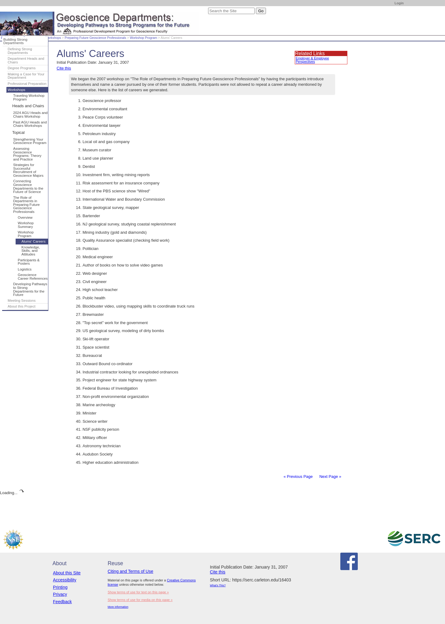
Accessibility (64, 579)
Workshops (53, 38)
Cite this (64, 68)
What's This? (218, 585)
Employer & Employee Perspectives (312, 59)
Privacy (60, 594)
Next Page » (329, 476)
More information (118, 606)
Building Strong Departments (15, 41)
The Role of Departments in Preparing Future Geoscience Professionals (26, 205)
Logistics (25, 269)
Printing (60, 587)
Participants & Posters (28, 262)
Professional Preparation (27, 83)
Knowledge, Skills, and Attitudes (30, 250)
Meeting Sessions (22, 300)
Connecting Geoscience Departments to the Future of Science (28, 186)
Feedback (62, 601)
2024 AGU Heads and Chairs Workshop (30, 114)
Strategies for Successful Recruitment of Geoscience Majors (28, 170)
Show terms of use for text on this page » (138, 592)
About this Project (22, 306)
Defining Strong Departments (20, 51)
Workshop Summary (26, 225)
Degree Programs (22, 68)
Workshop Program (143, 38)
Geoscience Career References (33, 276)
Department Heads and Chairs (26, 60)
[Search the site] (231, 11)
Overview (25, 217)
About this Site (66, 572)
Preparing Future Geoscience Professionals (95, 38)
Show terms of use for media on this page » (140, 600)
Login (399, 3)
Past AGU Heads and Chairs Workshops (30, 124)
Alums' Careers (33, 241)
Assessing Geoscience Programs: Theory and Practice (27, 154)
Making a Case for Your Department (26, 76)
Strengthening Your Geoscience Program (30, 141)
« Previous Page (297, 476)
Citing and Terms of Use (130, 571)
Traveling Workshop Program (28, 97)
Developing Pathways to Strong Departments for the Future (30, 289)
